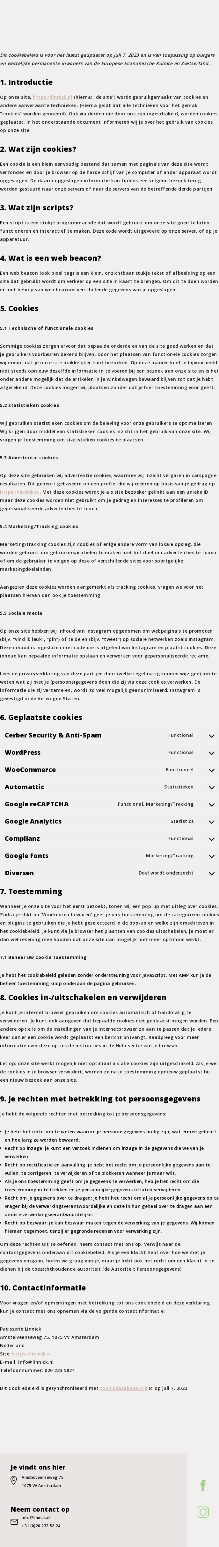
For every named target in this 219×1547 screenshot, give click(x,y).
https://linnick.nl (52, 97)
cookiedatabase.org (124, 1388)
